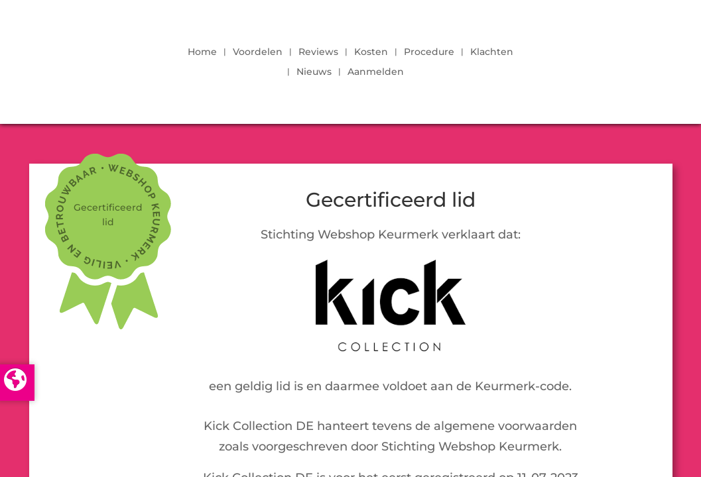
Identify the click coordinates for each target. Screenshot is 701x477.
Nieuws (314, 72)
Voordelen (258, 52)
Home (202, 52)
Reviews (318, 52)
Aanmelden (376, 72)
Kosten (371, 52)
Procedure (429, 52)
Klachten (491, 52)
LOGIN (594, 58)
